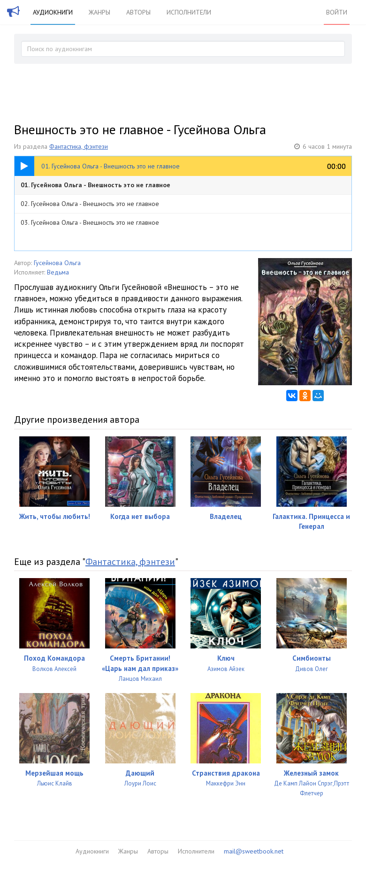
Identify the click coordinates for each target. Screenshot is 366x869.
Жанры (99, 12)
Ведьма (58, 272)
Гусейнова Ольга (57, 263)
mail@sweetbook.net (253, 851)
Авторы (138, 12)
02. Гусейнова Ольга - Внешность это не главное (90, 203)
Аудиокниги (53, 12)
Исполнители (189, 12)
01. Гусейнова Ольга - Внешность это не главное (95, 185)
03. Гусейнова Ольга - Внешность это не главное (90, 222)
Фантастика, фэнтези (78, 146)
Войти (336, 12)
